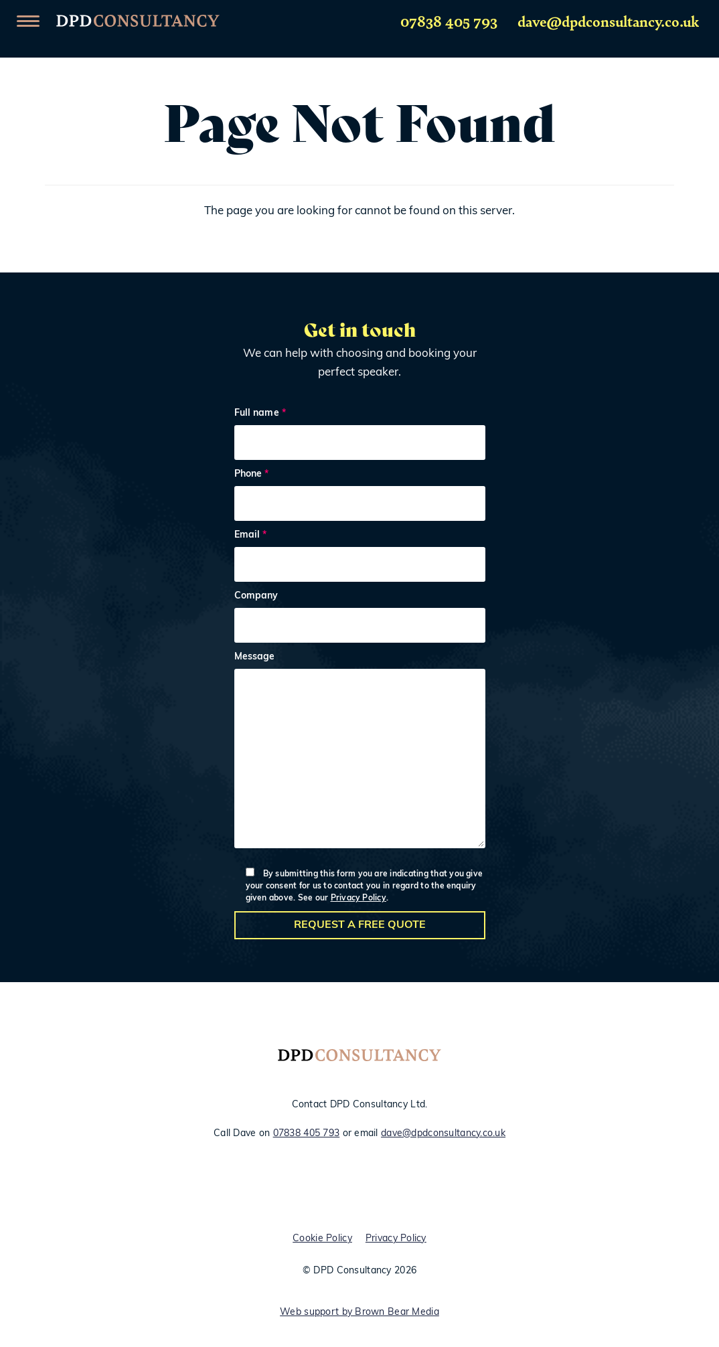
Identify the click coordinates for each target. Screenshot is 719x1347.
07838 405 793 (448, 20)
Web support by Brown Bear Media (359, 1313)
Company (359, 619)
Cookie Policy (322, 1239)
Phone (359, 497)
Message (359, 753)
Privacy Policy (358, 898)
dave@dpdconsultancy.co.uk (608, 20)
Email (359, 558)
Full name (359, 436)
